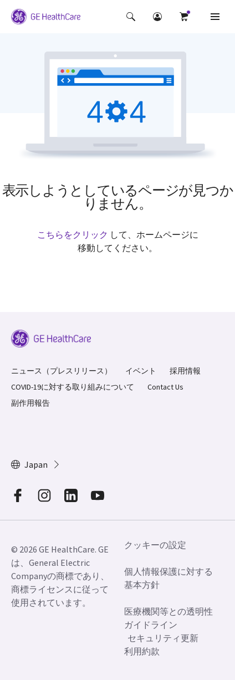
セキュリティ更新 (162, 637)
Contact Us (165, 387)
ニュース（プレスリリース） (61, 371)
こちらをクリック (72, 234)
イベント (140, 371)
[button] (130, 16)
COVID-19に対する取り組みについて (72, 387)
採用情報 (185, 371)
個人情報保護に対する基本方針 (168, 578)
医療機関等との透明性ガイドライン (168, 618)
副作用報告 (30, 403)
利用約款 (142, 651)
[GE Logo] (45, 18)
